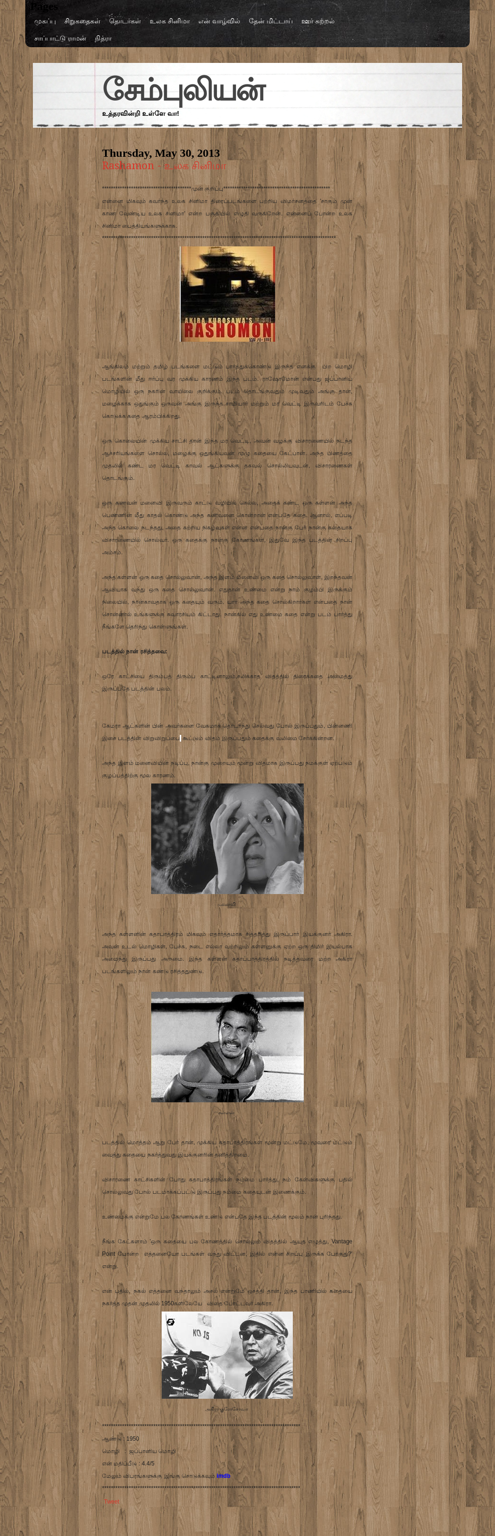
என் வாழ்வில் (219, 21)
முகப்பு (45, 21)
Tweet (111, 1501)
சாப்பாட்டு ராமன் (60, 38)
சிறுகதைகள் (82, 21)
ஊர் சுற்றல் (318, 21)
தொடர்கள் (125, 21)
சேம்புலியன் (182, 90)
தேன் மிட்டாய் (271, 21)
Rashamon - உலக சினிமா (164, 166)
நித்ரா (103, 38)
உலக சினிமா (170, 21)
